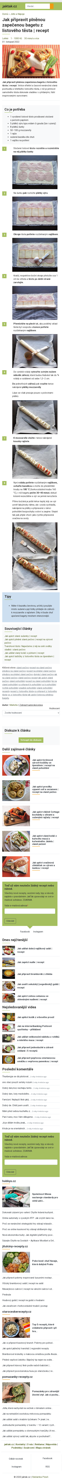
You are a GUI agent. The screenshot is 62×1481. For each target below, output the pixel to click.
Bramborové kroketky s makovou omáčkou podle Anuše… (30, 1354)
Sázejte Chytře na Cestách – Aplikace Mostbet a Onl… (28, 1240)
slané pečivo (22, 667)
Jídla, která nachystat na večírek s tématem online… (27, 1408)
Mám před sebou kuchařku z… (16, 1111)
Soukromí (29, 1447)
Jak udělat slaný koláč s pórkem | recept (24, 653)
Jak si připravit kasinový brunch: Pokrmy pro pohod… (28, 1343)
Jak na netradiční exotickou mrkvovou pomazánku (26, 1413)
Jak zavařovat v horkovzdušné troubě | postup (25, 1306)
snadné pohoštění (27, 688)
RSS (47, 1466)
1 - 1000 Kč (16, 38)
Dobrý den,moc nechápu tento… (17, 1088)
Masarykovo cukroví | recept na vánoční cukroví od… (27, 1289)
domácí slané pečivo (43, 674)
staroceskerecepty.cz (16, 1311)
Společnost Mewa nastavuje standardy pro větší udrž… (45, 1197)
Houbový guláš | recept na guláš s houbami (23, 1300)
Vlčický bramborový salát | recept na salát (22, 1283)
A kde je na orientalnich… (14, 1128)
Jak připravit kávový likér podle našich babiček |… (26, 1365)
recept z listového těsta (22, 691)
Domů (5, 14)
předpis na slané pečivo (14, 671)
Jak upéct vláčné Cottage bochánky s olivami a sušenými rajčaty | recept (45, 815)
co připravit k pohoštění (29, 684)
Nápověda (51, 1444)
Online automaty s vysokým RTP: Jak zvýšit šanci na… (28, 1218)
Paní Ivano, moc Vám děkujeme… (18, 1117)
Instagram (38, 931)
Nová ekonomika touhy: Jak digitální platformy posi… (28, 1235)
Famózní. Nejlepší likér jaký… (16, 1099)
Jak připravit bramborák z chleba (34, 974)
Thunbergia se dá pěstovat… (16, 1076)
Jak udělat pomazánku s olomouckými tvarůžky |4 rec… (29, 1430)
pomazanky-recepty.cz (17, 1376)
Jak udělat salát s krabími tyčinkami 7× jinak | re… (26, 1419)
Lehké (5, 38)
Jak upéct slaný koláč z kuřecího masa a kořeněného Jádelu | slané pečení (44, 840)
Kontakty (20, 1444)
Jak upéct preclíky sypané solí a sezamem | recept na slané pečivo (45, 789)
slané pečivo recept (28, 677)
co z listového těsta (17, 694)
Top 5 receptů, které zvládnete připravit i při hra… (44, 1328)
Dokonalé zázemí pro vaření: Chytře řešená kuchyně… (28, 1212)
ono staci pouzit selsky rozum (17, 1082)
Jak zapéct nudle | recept (30, 962)
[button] (31, 61)
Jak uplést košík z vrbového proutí (35, 1017)
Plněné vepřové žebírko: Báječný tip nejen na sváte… (27, 1359)
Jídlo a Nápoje (17, 14)
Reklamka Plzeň (40, 1477)
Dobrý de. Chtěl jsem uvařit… (16, 1105)
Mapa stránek (43, 1447)
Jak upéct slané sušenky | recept (21, 636)
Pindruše (6, 1294)
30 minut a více (31, 38)
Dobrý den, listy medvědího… (16, 1093)
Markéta (13, 705)
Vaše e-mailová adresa (16, 905)
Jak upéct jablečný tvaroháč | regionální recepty (25, 1348)
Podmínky (16, 1447)
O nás (30, 1444)
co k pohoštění (49, 684)
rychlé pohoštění (10, 688)
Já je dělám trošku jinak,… (14, 1122)
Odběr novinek (16, 1458)
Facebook (25, 931)
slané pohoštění (17, 681)
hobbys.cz (9, 1181)
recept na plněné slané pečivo (41, 671)
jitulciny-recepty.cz (15, 1246)
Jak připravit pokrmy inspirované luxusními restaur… (27, 1277)
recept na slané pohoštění (38, 681)
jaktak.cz (9, 1444)
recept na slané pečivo (41, 667)
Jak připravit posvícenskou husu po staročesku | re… (28, 1371)
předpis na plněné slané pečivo (17, 674)
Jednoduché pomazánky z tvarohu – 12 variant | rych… (28, 1425)
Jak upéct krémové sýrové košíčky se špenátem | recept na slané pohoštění (43, 764)
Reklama (39, 1444)
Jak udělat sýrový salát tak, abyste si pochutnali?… (27, 1436)
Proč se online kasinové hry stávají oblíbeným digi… (27, 1229)
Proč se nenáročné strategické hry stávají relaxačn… (27, 1223)
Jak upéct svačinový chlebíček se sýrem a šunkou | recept (43, 865)
